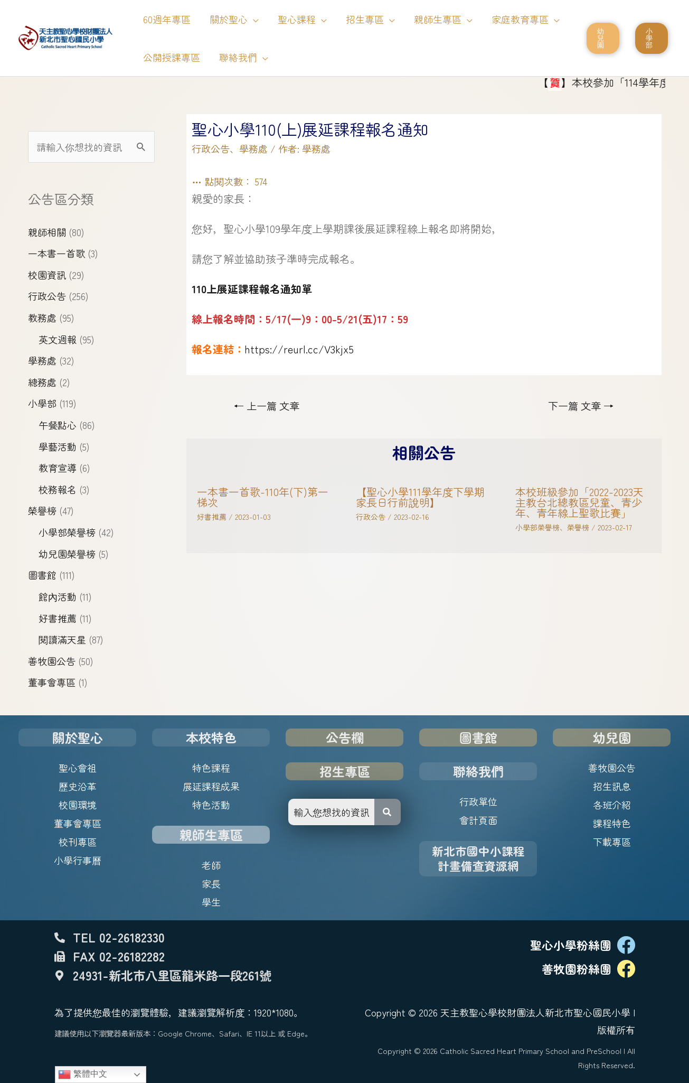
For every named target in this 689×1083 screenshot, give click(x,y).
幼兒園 (612, 737)
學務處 (42, 360)
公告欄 (345, 737)
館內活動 (58, 596)
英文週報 (58, 339)
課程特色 (612, 823)
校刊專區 (78, 841)
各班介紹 (612, 804)
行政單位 (478, 801)
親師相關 (47, 232)
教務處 (42, 317)
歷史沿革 (78, 786)
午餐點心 (58, 425)
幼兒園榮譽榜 (67, 554)
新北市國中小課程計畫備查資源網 (478, 858)
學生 (211, 902)
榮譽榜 (42, 510)
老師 (211, 865)
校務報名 (58, 489)
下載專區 (612, 841)
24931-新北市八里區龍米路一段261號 (172, 975)
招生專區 (344, 771)
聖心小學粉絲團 (570, 945)
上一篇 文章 (266, 405)
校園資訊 (47, 275)
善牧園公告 (51, 661)
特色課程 (211, 767)
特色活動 (211, 804)
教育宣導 (58, 467)
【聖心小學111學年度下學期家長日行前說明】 (420, 497)
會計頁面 (478, 820)
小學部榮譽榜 (67, 532)
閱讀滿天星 (62, 639)
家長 (211, 883)
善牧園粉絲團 (576, 968)
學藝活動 (58, 446)
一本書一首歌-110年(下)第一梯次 (262, 497)
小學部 (42, 403)
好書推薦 (58, 618)
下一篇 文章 (581, 405)
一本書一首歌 (56, 253)
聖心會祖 (78, 767)
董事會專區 (51, 682)
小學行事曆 (77, 860)
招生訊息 (612, 786)
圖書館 (42, 575)
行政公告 (47, 296)
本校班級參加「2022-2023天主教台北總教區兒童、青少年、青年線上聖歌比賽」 (579, 502)
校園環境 (78, 804)
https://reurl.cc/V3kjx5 (299, 349)
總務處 (42, 382)
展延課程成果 (211, 786)
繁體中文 (82, 1074)
